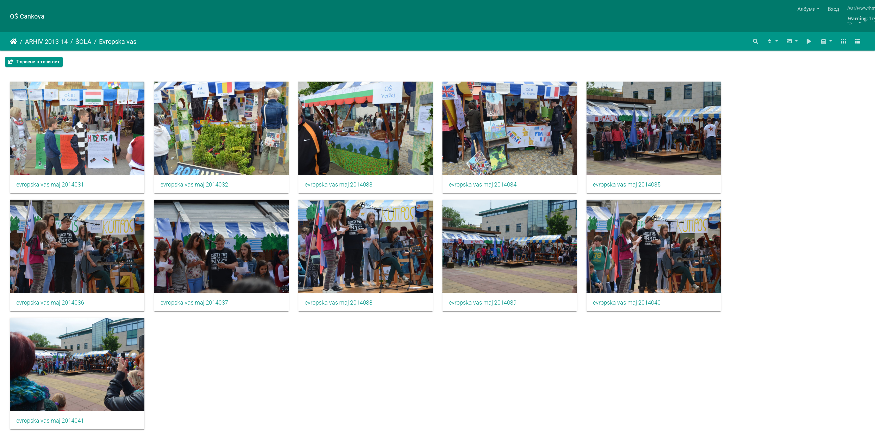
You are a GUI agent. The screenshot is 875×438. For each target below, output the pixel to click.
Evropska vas (117, 41)
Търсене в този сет (34, 62)
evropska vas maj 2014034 (490, 186)
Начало (13, 41)
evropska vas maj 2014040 (636, 306)
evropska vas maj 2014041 (50, 426)
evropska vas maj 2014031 (50, 186)
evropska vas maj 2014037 (197, 306)
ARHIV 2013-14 (46, 41)
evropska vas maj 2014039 (490, 306)
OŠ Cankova (27, 16)
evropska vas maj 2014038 (343, 306)
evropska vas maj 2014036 (50, 306)
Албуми (806, 9)
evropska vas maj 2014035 (636, 186)
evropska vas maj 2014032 (197, 186)
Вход (833, 9)
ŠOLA (83, 41)
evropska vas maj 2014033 (343, 186)
